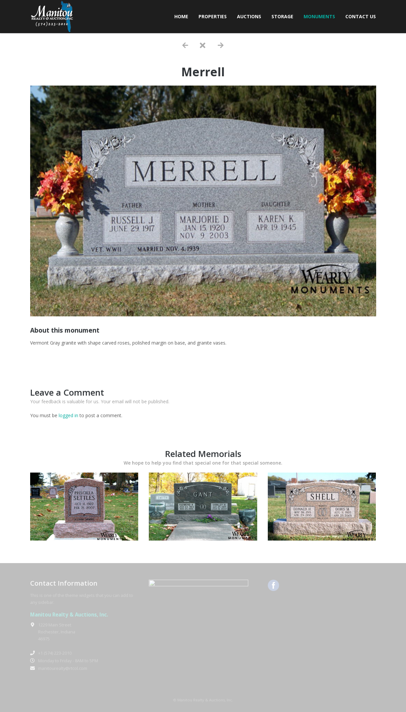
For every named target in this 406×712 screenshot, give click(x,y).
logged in (68, 415)
